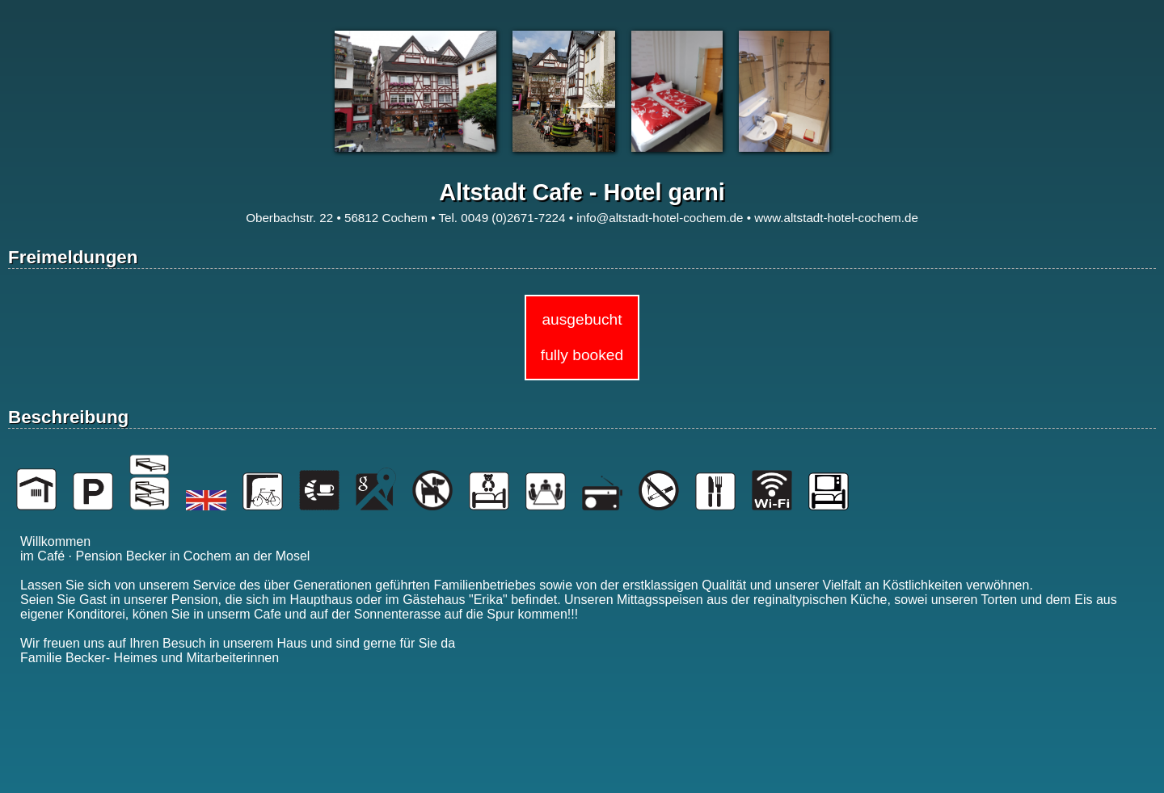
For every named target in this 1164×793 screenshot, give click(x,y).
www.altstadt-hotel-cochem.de (836, 217)
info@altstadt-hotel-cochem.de (659, 217)
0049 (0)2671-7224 (513, 217)
